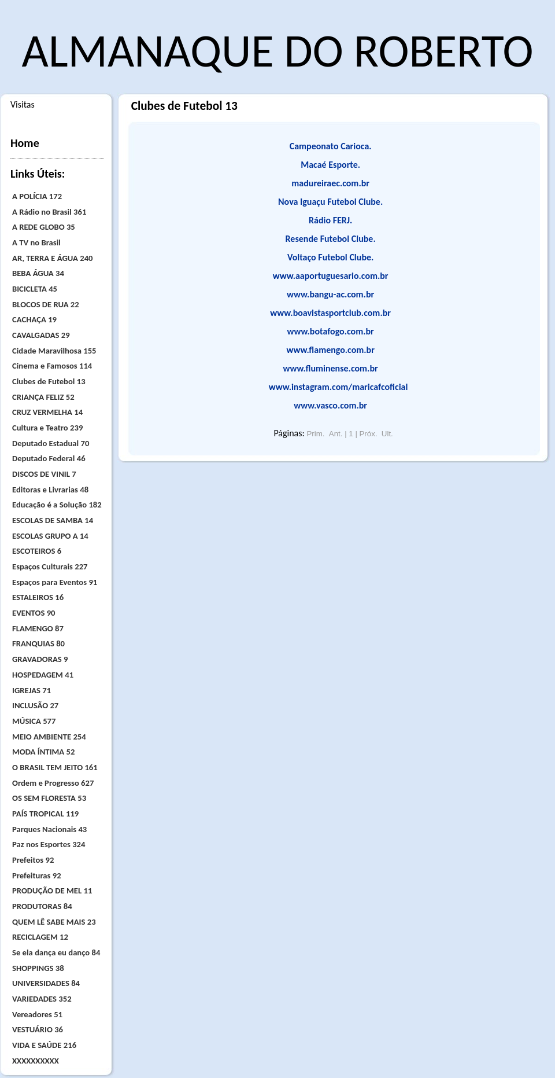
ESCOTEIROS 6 (36, 551)
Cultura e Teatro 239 (47, 427)
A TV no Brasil (36, 242)
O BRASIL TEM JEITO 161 (55, 767)
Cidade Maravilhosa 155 (54, 350)
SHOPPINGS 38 (38, 968)
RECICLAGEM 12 (40, 937)
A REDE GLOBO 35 (43, 227)
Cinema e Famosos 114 (52, 365)
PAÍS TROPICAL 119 (45, 813)
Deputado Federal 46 (49, 458)
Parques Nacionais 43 (49, 829)
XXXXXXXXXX (35, 1060)
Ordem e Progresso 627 (53, 783)
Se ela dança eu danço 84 (56, 952)
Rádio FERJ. (330, 220)
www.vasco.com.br (330, 405)
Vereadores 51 (37, 1014)
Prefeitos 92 (33, 860)
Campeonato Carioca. (331, 146)
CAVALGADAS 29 (41, 335)
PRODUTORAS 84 (42, 906)
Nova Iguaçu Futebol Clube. (330, 201)
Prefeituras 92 (36, 875)
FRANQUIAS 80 (38, 643)
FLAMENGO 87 (38, 628)
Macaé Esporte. (330, 164)
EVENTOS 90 (34, 613)
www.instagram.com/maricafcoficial (338, 386)
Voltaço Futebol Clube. (330, 257)
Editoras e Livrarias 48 (50, 489)
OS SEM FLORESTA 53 (49, 798)
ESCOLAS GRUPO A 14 (50, 536)
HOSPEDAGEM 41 (42, 674)
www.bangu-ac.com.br (330, 294)
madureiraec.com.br (330, 183)
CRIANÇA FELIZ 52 (43, 397)
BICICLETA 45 (34, 289)
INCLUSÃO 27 (35, 705)
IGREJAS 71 (31, 690)
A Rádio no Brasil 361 (49, 212)
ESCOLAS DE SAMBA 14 (52, 520)
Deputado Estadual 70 (50, 443)
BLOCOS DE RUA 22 (45, 304)
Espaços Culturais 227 (50, 566)
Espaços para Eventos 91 (54, 582)
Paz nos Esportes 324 (48, 844)
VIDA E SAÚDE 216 (44, 1045)
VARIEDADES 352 (42, 999)
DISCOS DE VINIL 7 (44, 474)
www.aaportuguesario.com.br (330, 275)
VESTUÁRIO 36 (37, 1029)
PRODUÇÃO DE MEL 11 (52, 890)
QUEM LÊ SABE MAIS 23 (54, 922)
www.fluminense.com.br (330, 368)
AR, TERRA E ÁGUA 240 (52, 258)
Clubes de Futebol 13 (49, 381)
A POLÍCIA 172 (37, 196)
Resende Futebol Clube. (331, 238)
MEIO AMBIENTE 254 (49, 736)
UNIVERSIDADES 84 (46, 983)
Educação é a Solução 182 (57, 504)
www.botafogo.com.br (330, 331)
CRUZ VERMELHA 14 (47, 412)
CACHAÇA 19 (34, 319)
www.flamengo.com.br (330, 349)
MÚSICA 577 (34, 721)
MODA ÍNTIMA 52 (43, 751)
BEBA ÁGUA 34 (38, 273)
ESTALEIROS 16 (38, 597)
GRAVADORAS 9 (40, 659)
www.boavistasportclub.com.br (330, 312)
